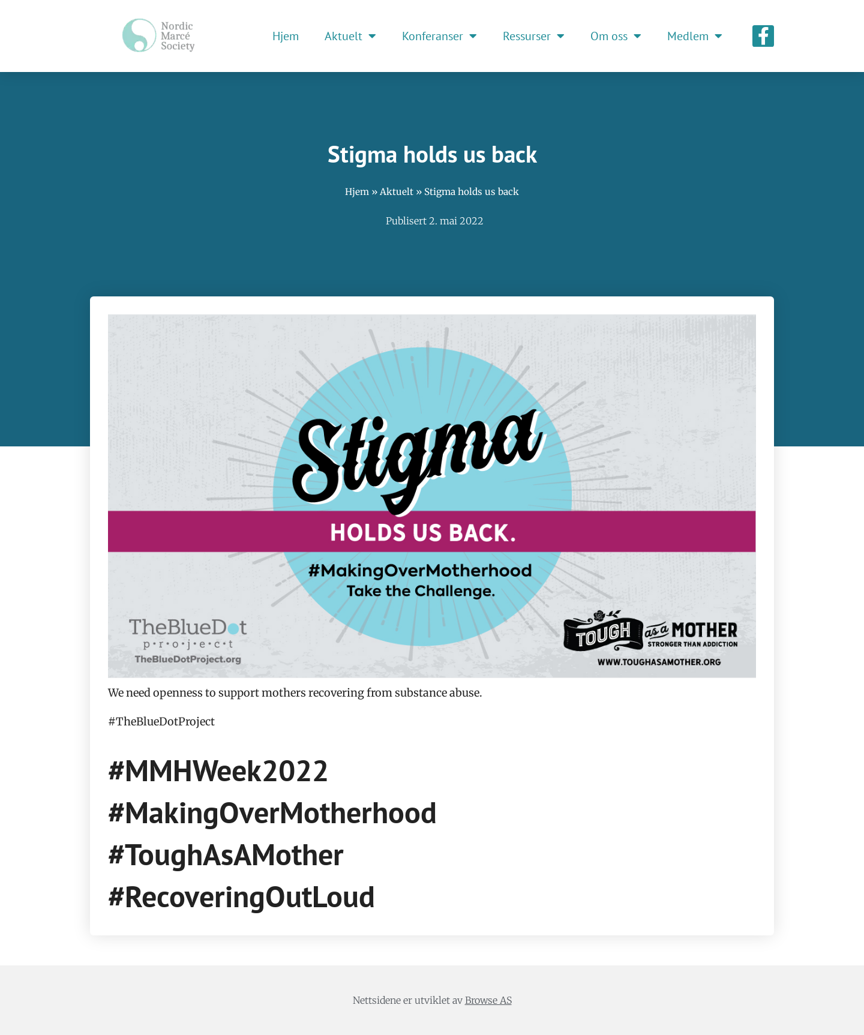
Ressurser (534, 36)
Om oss (615, 36)
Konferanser (439, 36)
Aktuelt (350, 36)
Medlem (694, 36)
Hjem (285, 36)
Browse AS (488, 1000)
